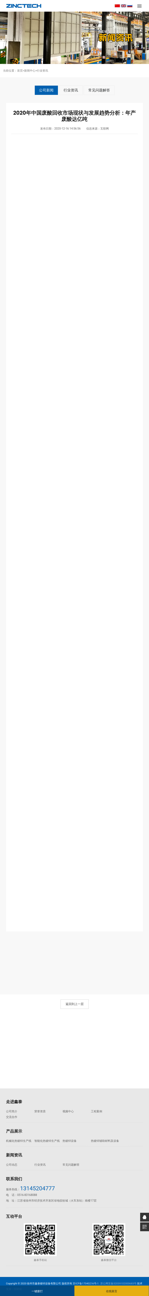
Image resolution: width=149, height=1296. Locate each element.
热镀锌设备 (68, 1135)
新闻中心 (29, 70)
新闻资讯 (14, 1155)
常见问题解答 (99, 90)
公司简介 (11, 1111)
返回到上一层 (75, 1004)
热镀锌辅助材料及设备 (101, 1138)
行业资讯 (42, 70)
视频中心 (66, 1111)
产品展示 (14, 1125)
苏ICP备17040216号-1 (86, 1283)
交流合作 (121, 1111)
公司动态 (11, 1164)
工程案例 (94, 1111)
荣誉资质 (39, 1111)
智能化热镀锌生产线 (46, 1135)
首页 (20, 70)
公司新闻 (46, 90)
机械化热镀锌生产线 (18, 1135)
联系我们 (14, 1178)
